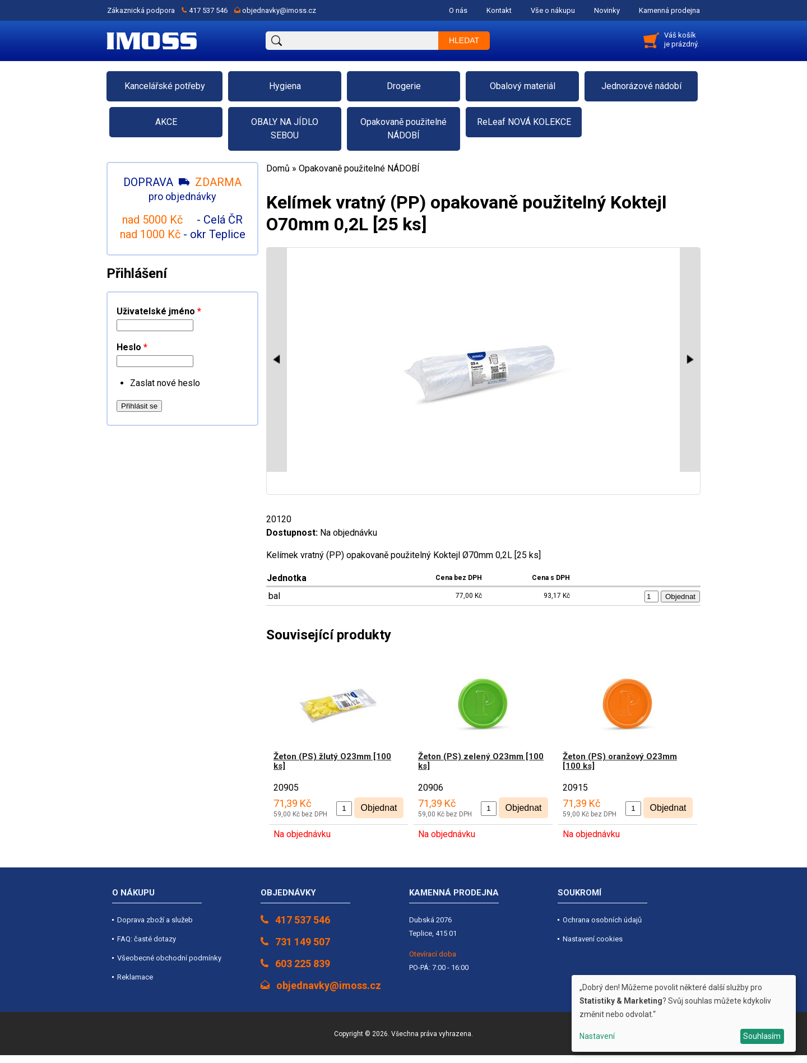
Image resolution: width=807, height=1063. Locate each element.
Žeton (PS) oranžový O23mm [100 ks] (620, 761)
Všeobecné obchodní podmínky (169, 958)
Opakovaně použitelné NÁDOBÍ (359, 168)
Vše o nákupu (553, 10)
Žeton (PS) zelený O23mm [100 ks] (481, 761)
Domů (278, 168)
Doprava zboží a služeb (155, 920)
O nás (458, 10)
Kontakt (499, 10)
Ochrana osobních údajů (602, 920)
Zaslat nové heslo (165, 383)
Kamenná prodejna (669, 10)
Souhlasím (762, 1036)
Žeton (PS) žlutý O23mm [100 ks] (332, 761)
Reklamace (135, 977)
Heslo (132, 347)
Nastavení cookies (593, 939)
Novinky (607, 10)
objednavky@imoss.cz (279, 10)
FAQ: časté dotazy (146, 939)
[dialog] (684, 1013)
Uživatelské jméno (159, 311)
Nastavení (597, 1036)
